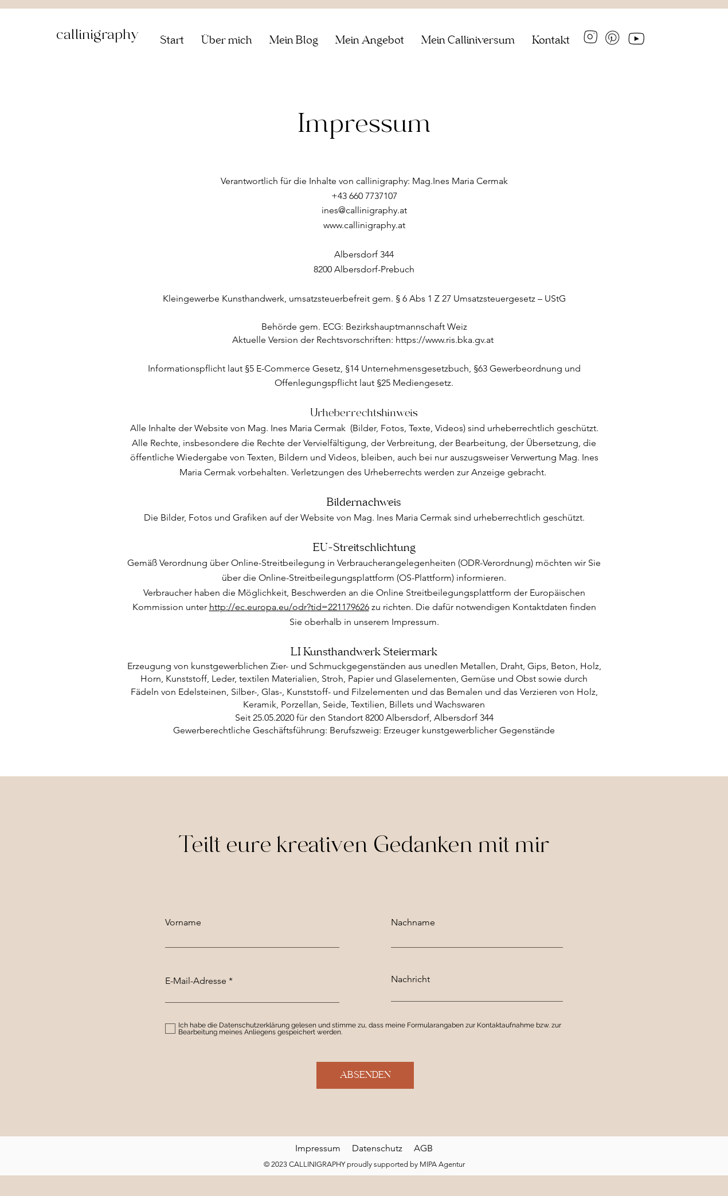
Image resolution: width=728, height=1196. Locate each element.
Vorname (183, 922)
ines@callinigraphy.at (364, 210)
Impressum (317, 1148)
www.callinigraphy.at (364, 225)
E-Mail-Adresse (195, 981)
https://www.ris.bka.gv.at (445, 339)
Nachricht (410, 979)
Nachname (413, 922)
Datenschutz (383, 1148)
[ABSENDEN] (365, 1075)
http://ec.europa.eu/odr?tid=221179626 (289, 606)
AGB (423, 1148)
